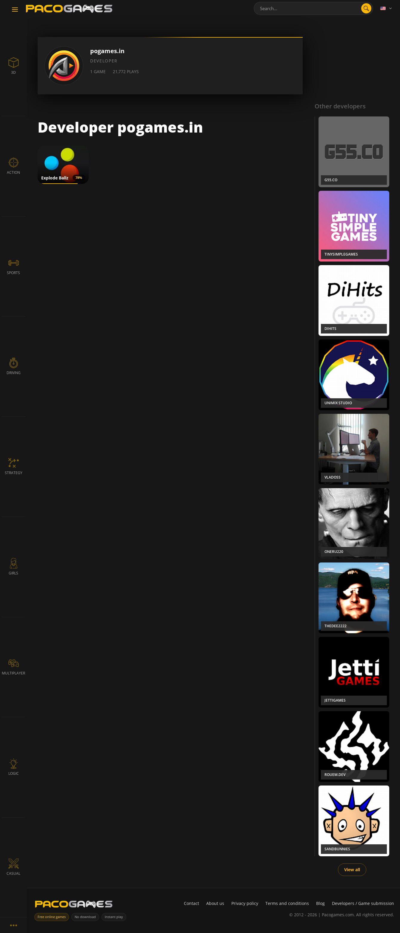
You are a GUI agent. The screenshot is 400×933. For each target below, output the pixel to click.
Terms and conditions (287, 903)
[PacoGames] (73, 905)
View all (352, 869)
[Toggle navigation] (14, 9)
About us (215, 903)
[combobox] (313, 8)
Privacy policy (244, 903)
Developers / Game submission (363, 903)
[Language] (386, 8)
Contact (191, 903)
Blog (320, 903)
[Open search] (366, 8)
